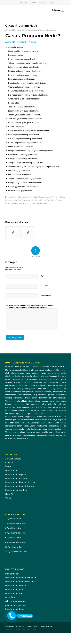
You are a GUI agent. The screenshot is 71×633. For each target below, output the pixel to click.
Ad (42, 276)
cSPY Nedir (35, 200)
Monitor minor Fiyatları (16, 474)
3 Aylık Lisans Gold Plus (15, 533)
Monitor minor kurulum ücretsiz (20, 482)
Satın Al (42, 2)
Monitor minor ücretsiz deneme (20, 581)
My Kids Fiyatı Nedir (47, 200)
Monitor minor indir (14, 589)
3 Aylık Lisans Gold (13, 528)
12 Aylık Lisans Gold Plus (16, 552)
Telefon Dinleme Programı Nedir (35, 203)
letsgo (54, 30)
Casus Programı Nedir (35, 30)
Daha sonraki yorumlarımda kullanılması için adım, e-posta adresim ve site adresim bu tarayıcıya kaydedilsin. (31, 306)
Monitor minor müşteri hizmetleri (20, 577)
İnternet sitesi (46, 295)
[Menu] (57, 10)
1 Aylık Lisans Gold (13, 519)
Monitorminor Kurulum (16, 490)
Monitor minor (12, 470)
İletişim (33, 2)
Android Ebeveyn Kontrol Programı (46, 197)
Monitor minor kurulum (16, 585)
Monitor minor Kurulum (16, 478)
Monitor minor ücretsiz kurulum (20, 486)
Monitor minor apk (14, 593)
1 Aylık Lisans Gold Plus (15, 523)
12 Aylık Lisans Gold (14, 547)
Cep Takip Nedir (24, 200)
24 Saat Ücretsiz (13, 458)
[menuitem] (23, 2)
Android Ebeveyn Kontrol (22, 197)
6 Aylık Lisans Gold (13, 537)
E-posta (44, 286)
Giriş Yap (23, 2)
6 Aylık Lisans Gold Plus (15, 542)
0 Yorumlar (20, 30)
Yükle (50, 2)
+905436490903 (24, 616)
